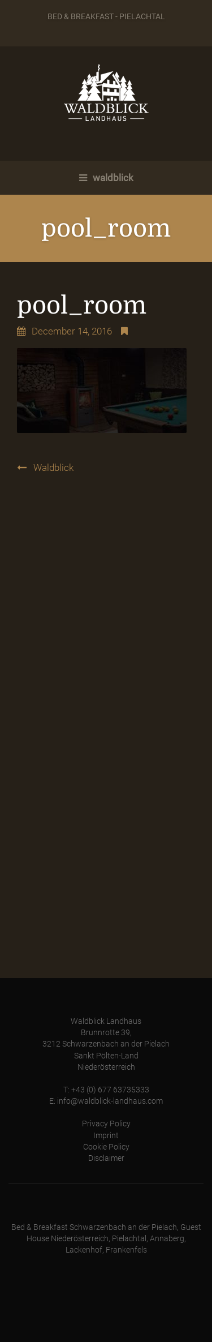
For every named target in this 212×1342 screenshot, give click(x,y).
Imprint (106, 1136)
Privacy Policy (106, 1124)
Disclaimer (106, 1158)
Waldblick (53, 467)
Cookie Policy (106, 1147)
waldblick (106, 177)
